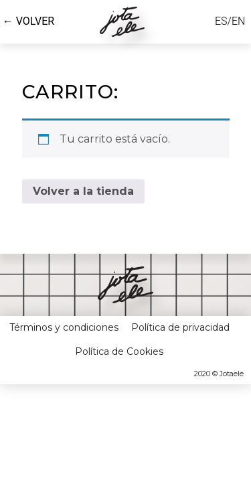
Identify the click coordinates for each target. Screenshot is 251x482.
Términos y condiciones (63, 313)
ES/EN (230, 21)
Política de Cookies (119, 336)
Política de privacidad (180, 313)
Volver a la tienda (83, 176)
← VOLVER (28, 21)
